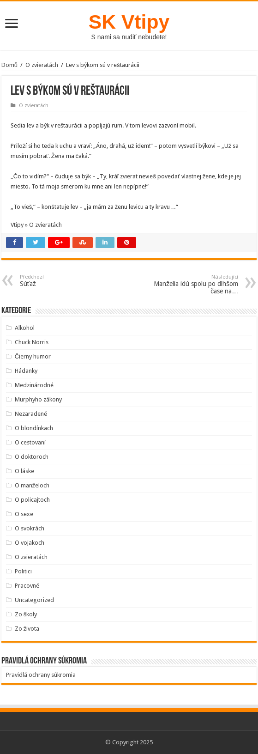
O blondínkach (34, 428)
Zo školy (26, 614)
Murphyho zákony (38, 399)
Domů (9, 64)
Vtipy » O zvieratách (36, 224)
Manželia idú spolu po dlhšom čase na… (191, 284)
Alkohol (25, 327)
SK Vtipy (129, 22)
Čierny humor (33, 356)
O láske (24, 471)
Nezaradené (31, 413)
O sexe (24, 514)
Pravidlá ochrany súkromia (41, 674)
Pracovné (27, 585)
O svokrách (29, 528)
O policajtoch (32, 499)
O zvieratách (41, 64)
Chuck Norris (31, 342)
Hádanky (26, 370)
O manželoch (32, 485)
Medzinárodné (34, 385)
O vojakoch (29, 542)
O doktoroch (31, 456)
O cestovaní (30, 442)
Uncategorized (34, 599)
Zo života (27, 628)
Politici (23, 571)
